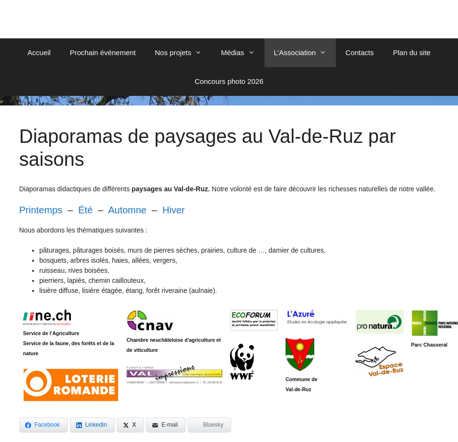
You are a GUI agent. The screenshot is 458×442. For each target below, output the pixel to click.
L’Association (305, 52)
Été (85, 210)
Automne (127, 210)
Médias (242, 52)
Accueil (38, 52)
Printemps (40, 210)
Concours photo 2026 (229, 81)
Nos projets (183, 52)
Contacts (359, 52)
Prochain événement (103, 52)
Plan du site (411, 52)
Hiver (173, 210)
